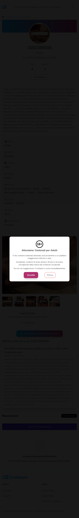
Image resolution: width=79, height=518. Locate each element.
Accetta (31, 275)
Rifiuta (50, 275)
